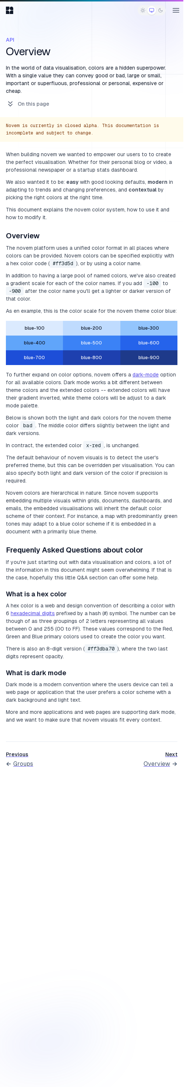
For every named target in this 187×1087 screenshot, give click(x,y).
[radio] (142, 10)
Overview (23, 236)
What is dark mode (36, 673)
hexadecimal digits (33, 613)
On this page (27, 103)
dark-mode (146, 375)
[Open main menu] (176, 10)
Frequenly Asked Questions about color (74, 550)
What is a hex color (36, 594)
